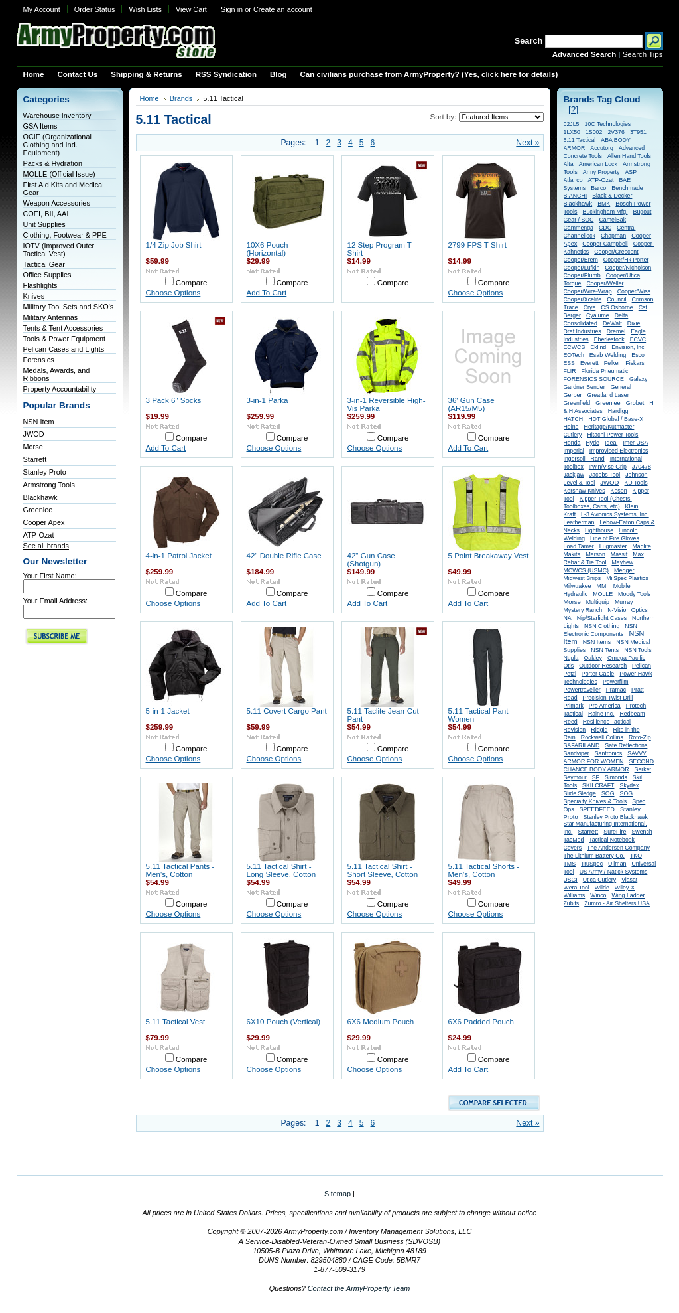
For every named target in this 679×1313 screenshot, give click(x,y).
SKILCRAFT (598, 785)
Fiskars (634, 363)
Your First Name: (50, 575)
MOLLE (603, 594)
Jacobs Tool (604, 474)
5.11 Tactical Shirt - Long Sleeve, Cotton (281, 870)
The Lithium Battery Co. (594, 855)
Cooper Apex (44, 522)
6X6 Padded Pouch (481, 1022)
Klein (632, 506)
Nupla (571, 658)
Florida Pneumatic (605, 371)
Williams (575, 895)
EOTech (574, 355)
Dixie (634, 323)
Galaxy (638, 379)
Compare (192, 283)
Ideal (611, 442)
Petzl (570, 673)
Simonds (616, 777)
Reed (571, 721)
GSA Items (40, 126)
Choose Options (173, 293)
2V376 (615, 132)
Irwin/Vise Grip (608, 466)
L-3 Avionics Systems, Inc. (615, 514)
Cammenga (578, 227)
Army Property (601, 172)
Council (616, 299)
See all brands (46, 546)
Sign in (232, 9)
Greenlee (38, 510)
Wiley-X (625, 887)
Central (626, 227)
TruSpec (592, 863)
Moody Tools (634, 594)
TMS (570, 863)
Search (529, 41)
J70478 (641, 466)
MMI (602, 586)
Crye (590, 307)
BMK (603, 203)
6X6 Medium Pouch (380, 1022)
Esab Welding (607, 355)
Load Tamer (579, 546)
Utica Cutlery (599, 879)
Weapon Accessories (56, 203)
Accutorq (601, 148)
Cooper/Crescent (616, 251)
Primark (574, 705)
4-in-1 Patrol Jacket (179, 556)
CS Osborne (617, 307)
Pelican (641, 665)
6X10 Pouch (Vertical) (284, 1022)
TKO (636, 855)
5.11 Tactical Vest (176, 1022)
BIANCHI (575, 196)
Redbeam (632, 713)
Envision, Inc (627, 347)
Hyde (592, 442)
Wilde (602, 887)
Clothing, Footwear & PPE (65, 235)
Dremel (616, 331)
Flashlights (40, 285)
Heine (571, 427)
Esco (638, 355)
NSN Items (597, 642)
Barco (598, 188)
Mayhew (622, 562)
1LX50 (572, 132)
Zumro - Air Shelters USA (617, 903)
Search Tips (643, 54)
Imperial (574, 450)
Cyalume (597, 315)
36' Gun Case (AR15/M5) (471, 404)
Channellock (579, 235)
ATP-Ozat (38, 535)
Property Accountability (60, 389)
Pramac (616, 689)
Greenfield (577, 403)
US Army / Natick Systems (614, 871)
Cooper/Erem (581, 259)
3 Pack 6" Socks (174, 400)
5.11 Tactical (580, 140)
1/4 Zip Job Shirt (174, 245)
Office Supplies (47, 275)
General (621, 387)
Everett (589, 363)
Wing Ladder (628, 895)
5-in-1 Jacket (168, 711)
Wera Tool (576, 887)
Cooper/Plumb (582, 275)
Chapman (613, 235)
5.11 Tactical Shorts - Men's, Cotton (484, 870)
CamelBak (612, 219)
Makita (572, 554)
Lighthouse (599, 530)
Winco (598, 895)
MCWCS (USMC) (586, 570)
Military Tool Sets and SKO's (68, 307)
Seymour (575, 777)
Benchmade (627, 188)
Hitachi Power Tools (612, 434)
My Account (41, 9)
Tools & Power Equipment (64, 339)
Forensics (38, 360)
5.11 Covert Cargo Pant (287, 711)
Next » (527, 142)
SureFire (614, 831)
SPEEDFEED (597, 809)
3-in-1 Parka (267, 400)
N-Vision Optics (627, 610)
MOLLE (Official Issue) (59, 174)
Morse (33, 447)
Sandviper (576, 753)
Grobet (635, 403)
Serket (643, 769)
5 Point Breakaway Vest (488, 556)
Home (149, 98)
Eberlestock (609, 339)
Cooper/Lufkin (582, 267)
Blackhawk (40, 497)
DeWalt (612, 323)
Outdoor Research (603, 665)
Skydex (629, 785)
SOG (608, 793)
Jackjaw (574, 474)
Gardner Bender (584, 387)
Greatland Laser (608, 395)
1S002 (594, 132)
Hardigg (618, 411)
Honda (572, 442)
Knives (34, 296)
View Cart (191, 9)
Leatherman (579, 522)
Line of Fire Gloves (614, 538)
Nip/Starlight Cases (602, 618)
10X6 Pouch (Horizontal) (267, 249)
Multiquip (597, 602)
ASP (631, 172)
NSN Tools (637, 650)
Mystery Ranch (583, 610)
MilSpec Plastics (627, 578)
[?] (573, 109)
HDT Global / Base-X (615, 419)
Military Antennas (50, 317)
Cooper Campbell (604, 243)
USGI (571, 879)
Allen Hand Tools (629, 156)
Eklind (598, 347)
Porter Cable (598, 673)
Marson (595, 554)
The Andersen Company (618, 847)
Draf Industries (582, 331)
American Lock (598, 164)
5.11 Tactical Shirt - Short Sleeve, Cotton (382, 870)
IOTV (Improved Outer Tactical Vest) (59, 250)
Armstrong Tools (49, 485)
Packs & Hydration (52, 163)
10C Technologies (608, 124)
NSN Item (38, 421)
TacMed (574, 839)
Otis (569, 665)
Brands (181, 98)
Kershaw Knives (584, 490)
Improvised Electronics (618, 450)
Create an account (282, 9)
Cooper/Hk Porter (625, 259)
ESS (569, 363)
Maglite (641, 546)
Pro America (605, 705)
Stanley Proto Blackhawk (616, 817)
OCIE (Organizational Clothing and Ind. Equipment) (57, 145)
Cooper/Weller (604, 283)
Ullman (617, 863)
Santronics (609, 753)
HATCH (574, 419)
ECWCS (575, 347)
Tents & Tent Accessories (63, 328)
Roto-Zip (640, 737)
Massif (619, 554)
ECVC (638, 339)
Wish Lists (145, 9)
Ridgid (599, 729)
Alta (569, 164)
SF (595, 777)
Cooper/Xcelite (583, 299)
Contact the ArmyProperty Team (359, 1288)
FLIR (570, 371)
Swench (641, 831)
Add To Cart (267, 293)
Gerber (573, 395)
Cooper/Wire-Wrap (588, 291)
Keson (619, 490)
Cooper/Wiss (633, 291)
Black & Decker (612, 196)
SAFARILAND (582, 745)
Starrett (35, 459)
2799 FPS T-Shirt (477, 245)
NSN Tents (605, 650)
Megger (624, 570)
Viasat (629, 879)
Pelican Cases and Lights (64, 349)
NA (568, 618)
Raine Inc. (601, 713)
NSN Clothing (601, 626)
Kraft (570, 514)
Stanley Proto (44, 472)
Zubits (572, 903)
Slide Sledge (580, 793)
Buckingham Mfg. (605, 211)
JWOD (33, 434)
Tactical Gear (44, 264)
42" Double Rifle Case (284, 556)
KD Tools (635, 482)
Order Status (94, 9)
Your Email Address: (55, 601)
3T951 (638, 132)
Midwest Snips (582, 578)
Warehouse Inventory (57, 115)
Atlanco (573, 180)
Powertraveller (582, 689)
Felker (612, 363)
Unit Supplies (44, 224)
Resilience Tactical (607, 721)
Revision (575, 729)
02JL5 (572, 124)
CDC (605, 227)
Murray (624, 602)
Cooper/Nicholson (628, 267)
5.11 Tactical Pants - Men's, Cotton (180, 870)
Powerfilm (616, 681)
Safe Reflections (626, 745)
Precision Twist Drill (608, 697)
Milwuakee (577, 586)
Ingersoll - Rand (584, 458)
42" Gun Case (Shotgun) (371, 560)
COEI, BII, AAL (47, 214)
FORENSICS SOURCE (594, 379)
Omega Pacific (626, 658)
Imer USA (635, 442)
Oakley (593, 658)
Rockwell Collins (602, 737)
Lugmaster (613, 546)
